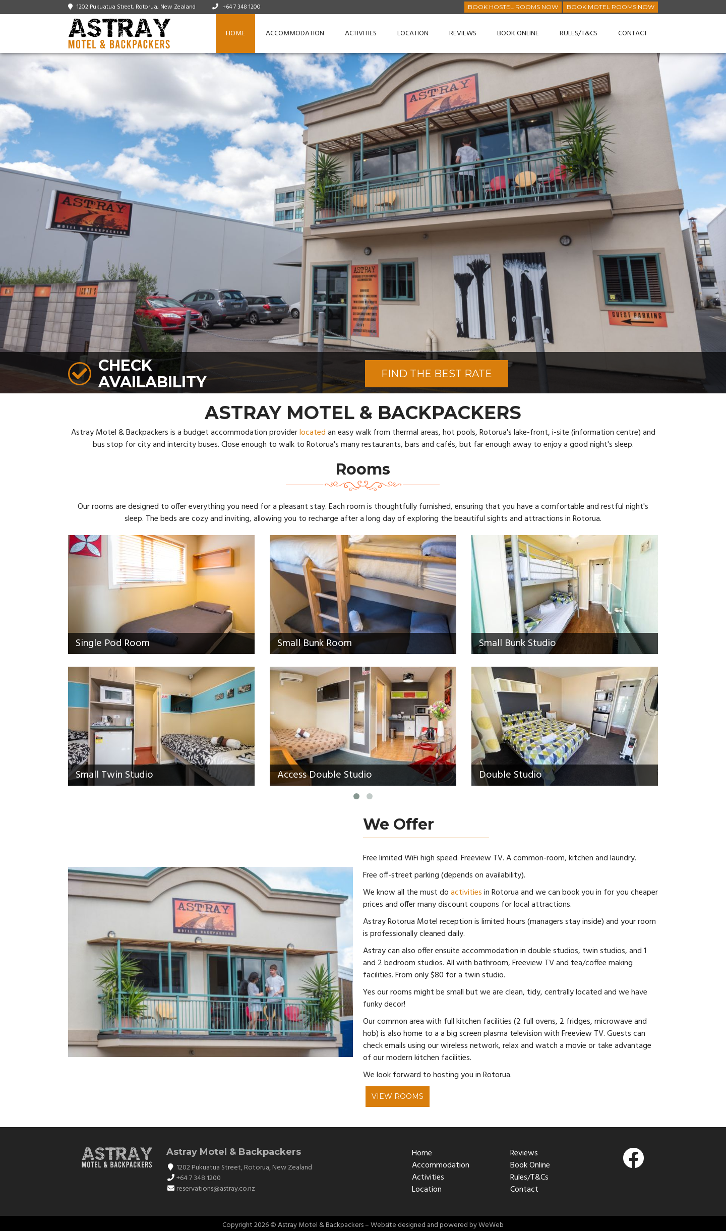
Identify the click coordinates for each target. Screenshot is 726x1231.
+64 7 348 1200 (241, 7)
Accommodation (295, 33)
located (312, 432)
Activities (361, 33)
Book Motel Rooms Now (610, 7)
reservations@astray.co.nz (215, 1189)
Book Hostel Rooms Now (513, 7)
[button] (717, 223)
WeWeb (491, 1225)
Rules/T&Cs (578, 33)
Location (413, 33)
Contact (632, 33)
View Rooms (398, 1096)
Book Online (518, 33)
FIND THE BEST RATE (436, 374)
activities (466, 892)
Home (235, 33)
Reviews (462, 33)
